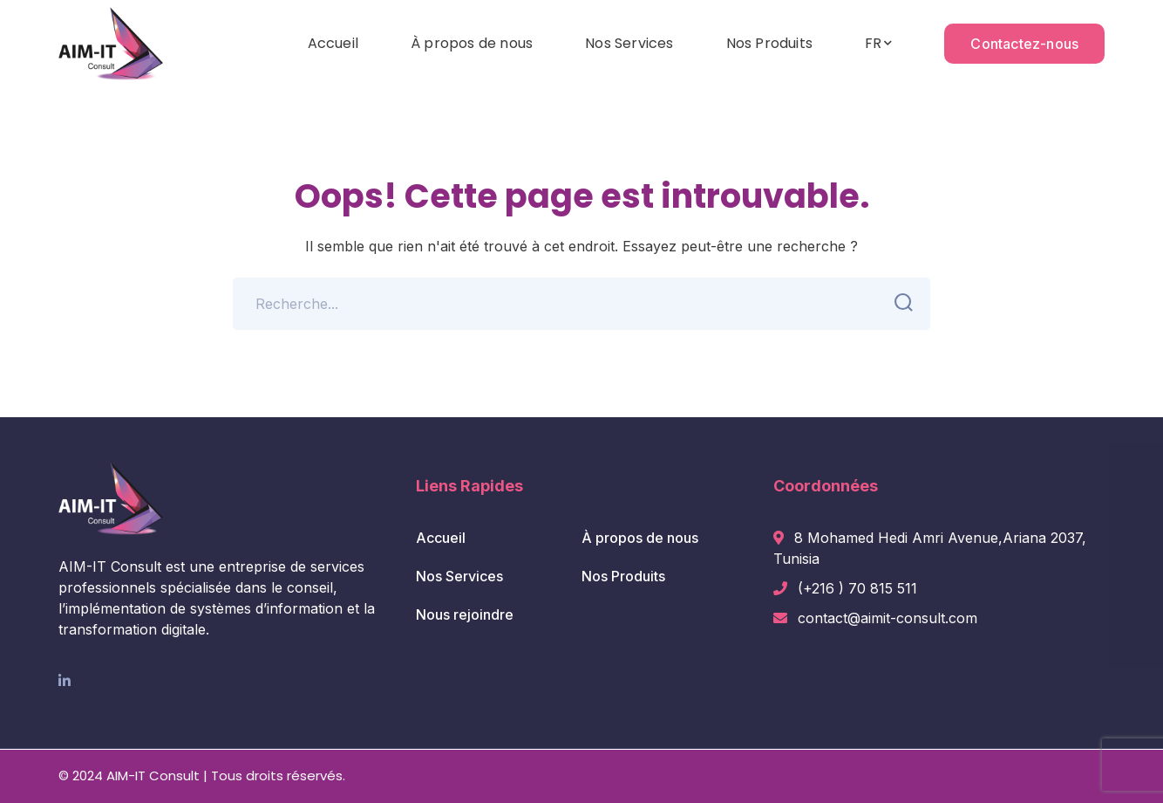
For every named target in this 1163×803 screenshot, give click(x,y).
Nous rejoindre (464, 614)
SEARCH (898, 302)
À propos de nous (640, 537)
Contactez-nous (1024, 43)
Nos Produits (623, 576)
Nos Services (459, 576)
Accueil (441, 537)
